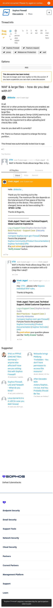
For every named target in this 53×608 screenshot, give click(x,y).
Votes (26, 175)
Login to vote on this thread (10, 33)
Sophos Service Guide (36, 228)
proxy (8, 52)
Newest (35, 175)
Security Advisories (25, 316)
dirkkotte (11, 97)
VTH (11, 160)
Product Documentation (38, 241)
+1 (15, 33)
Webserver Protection (27, 52)
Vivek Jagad (40, 160)
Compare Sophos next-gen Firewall (23, 236)
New (49, 12)
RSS (26, 67)
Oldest (17, 175)
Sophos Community (17, 241)
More (30, 14)
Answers (39, 170)
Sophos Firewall (12, 48)
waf (44, 52)
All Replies (14, 170)
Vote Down (7, 255)
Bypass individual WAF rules (31, 287)
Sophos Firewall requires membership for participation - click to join (26, 602)
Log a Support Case (16, 228)
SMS (26, 243)
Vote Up (4, 255)
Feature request (32, 48)
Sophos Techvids (15, 243)
